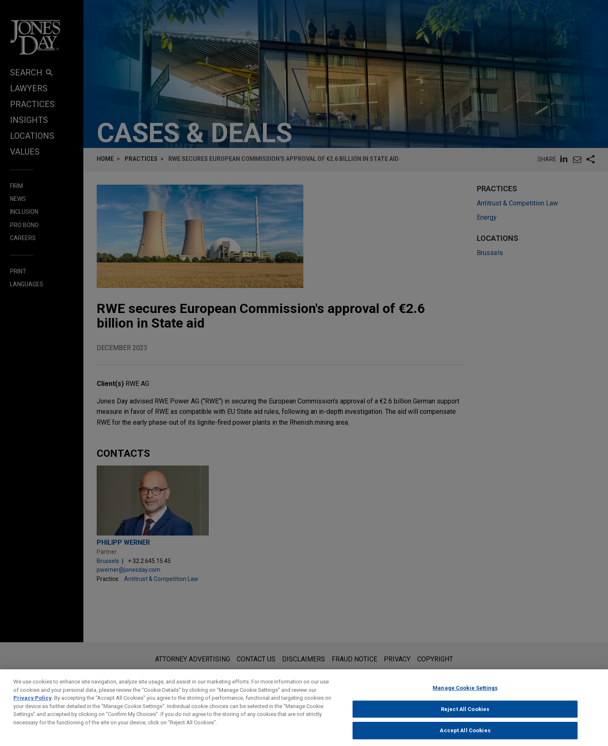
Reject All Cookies (465, 717)
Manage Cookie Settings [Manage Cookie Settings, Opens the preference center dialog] (465, 696)
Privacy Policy (32, 706)
